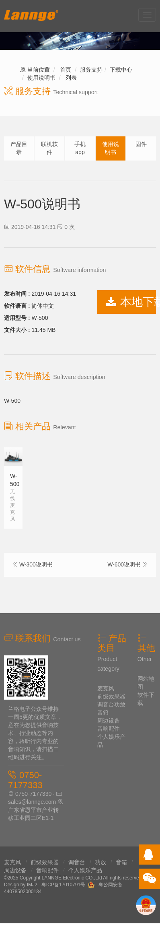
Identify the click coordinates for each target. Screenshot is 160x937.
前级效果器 (111, 696)
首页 (65, 69)
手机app (80, 148)
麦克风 (105, 688)
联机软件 (49, 148)
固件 (141, 144)
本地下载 (131, 302)
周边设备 (108, 720)
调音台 (105, 704)
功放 (119, 704)
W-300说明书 (36, 564)
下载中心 (121, 69)
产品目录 (18, 148)
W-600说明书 (124, 564)
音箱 (103, 712)
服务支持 (91, 69)
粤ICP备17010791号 (63, 885)
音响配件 (108, 728)
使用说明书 (41, 77)
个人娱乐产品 (85, 870)
